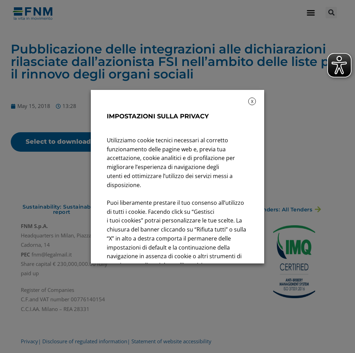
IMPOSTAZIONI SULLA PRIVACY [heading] (158, 116)
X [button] (252, 101)
